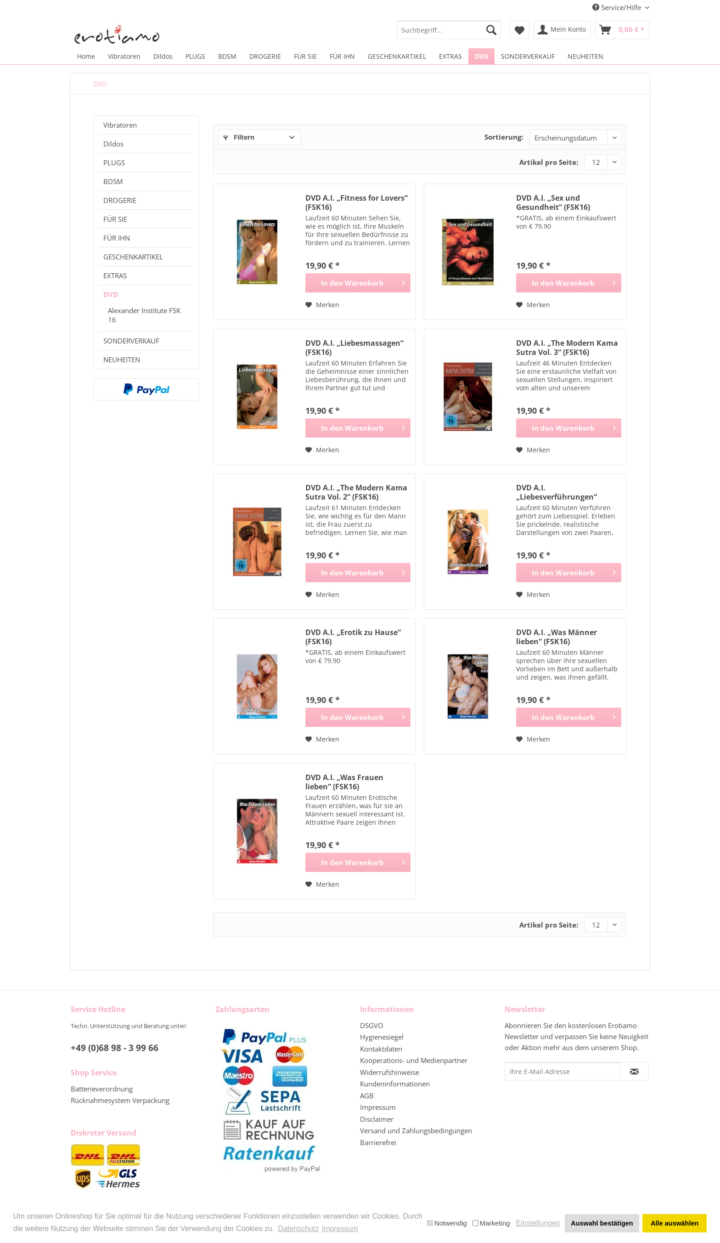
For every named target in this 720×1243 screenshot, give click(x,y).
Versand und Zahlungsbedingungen (416, 1130)
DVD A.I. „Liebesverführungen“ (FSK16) (556, 492)
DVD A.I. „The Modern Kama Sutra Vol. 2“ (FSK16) (356, 492)
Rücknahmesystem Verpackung (120, 1100)
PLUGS (114, 162)
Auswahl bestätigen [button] (602, 1223)
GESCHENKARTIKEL (133, 256)
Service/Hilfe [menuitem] (617, 7)
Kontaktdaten (381, 1048)
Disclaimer (377, 1119)
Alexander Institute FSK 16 (144, 315)
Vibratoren (120, 124)
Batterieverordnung (102, 1088)
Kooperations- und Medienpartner (413, 1060)
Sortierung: (503, 136)
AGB (367, 1095)
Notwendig (447, 1223)
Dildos (113, 143)
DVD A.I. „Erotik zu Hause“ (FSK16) (353, 637)
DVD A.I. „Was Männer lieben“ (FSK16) (556, 637)
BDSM (113, 181)
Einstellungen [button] (538, 1223)
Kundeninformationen (395, 1083)
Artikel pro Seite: (548, 162)
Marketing (491, 1223)
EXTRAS (115, 275)
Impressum (378, 1107)
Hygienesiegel (382, 1036)
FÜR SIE (115, 219)
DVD (110, 294)
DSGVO (371, 1025)
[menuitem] (449, 30)
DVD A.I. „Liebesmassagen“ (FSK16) (354, 347)
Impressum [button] (340, 1228)
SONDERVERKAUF (131, 340)
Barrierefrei (378, 1142)
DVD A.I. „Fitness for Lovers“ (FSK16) (356, 202)
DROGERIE (119, 200)
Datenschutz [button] (298, 1228)
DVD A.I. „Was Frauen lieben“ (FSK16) (344, 782)
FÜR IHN (116, 237)
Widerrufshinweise (389, 1072)
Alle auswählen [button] (674, 1223)
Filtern (238, 137)
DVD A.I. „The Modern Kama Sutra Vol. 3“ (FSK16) (567, 347)
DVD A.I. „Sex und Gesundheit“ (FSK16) (553, 202)
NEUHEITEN (121, 359)
